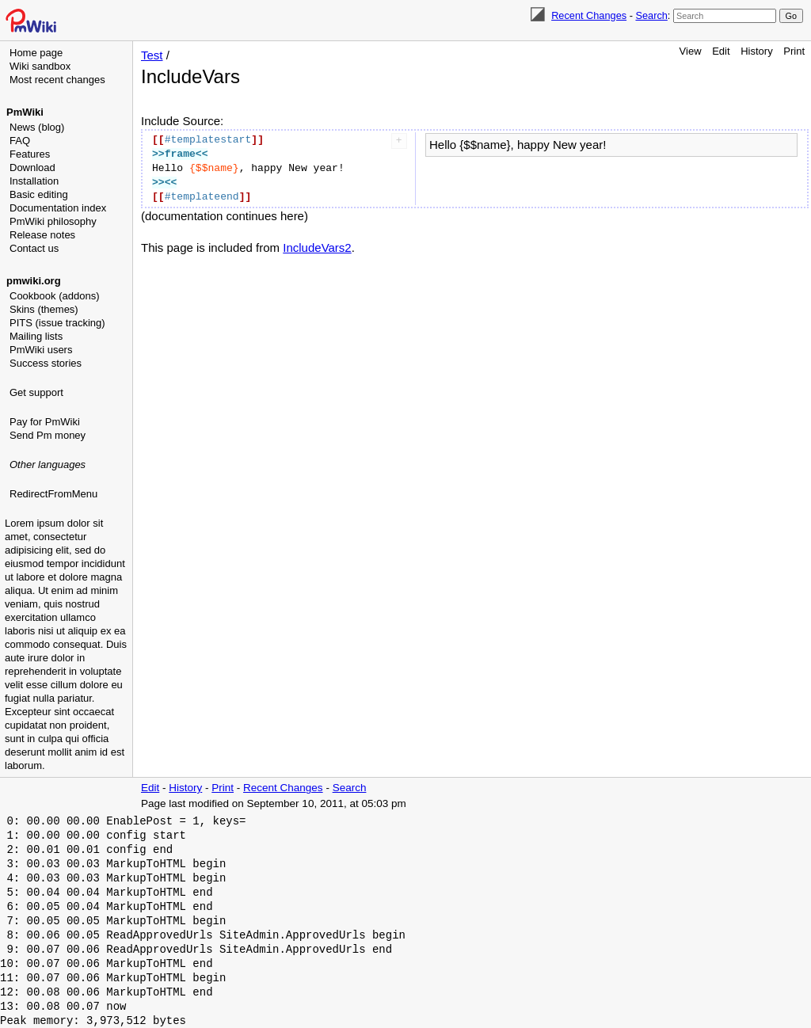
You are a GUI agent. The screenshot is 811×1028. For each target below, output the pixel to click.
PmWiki (25, 112)
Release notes (42, 235)
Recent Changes (588, 15)
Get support (36, 392)
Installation (34, 181)
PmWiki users (41, 350)
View (691, 51)
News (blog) (37, 127)
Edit (720, 51)
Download (32, 167)
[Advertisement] (68, 582)
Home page (36, 53)
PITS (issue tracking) (57, 323)
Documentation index (58, 208)
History (756, 51)
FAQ (20, 141)
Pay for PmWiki (45, 422)
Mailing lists (36, 336)
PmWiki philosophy (53, 221)
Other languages (48, 464)
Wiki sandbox (40, 66)
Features (30, 154)
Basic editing (39, 194)
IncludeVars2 (317, 247)
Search (651, 15)
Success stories (46, 363)
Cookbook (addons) (54, 296)
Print (794, 51)
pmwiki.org (33, 281)
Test (152, 55)
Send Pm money (48, 435)
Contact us (34, 248)
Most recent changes (57, 80)
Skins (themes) (44, 309)
